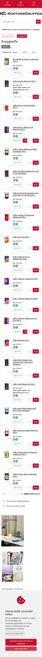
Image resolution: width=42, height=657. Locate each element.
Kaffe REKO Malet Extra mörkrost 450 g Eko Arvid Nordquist (23, 362)
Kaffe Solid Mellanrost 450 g (24, 384)
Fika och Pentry (8, 36)
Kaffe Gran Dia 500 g (21, 237)
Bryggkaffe (22, 36)
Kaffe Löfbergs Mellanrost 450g (25, 299)
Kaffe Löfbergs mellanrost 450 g (25, 279)
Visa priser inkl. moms (15, 506)
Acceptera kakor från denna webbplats (21, 642)
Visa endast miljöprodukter (17, 501)
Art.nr (25, 52)
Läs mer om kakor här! (14, 633)
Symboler (5, 47)
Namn (15, 52)
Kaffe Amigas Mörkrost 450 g (24, 81)
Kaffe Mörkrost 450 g (21, 340)
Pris (34, 52)
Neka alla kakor (21, 648)
